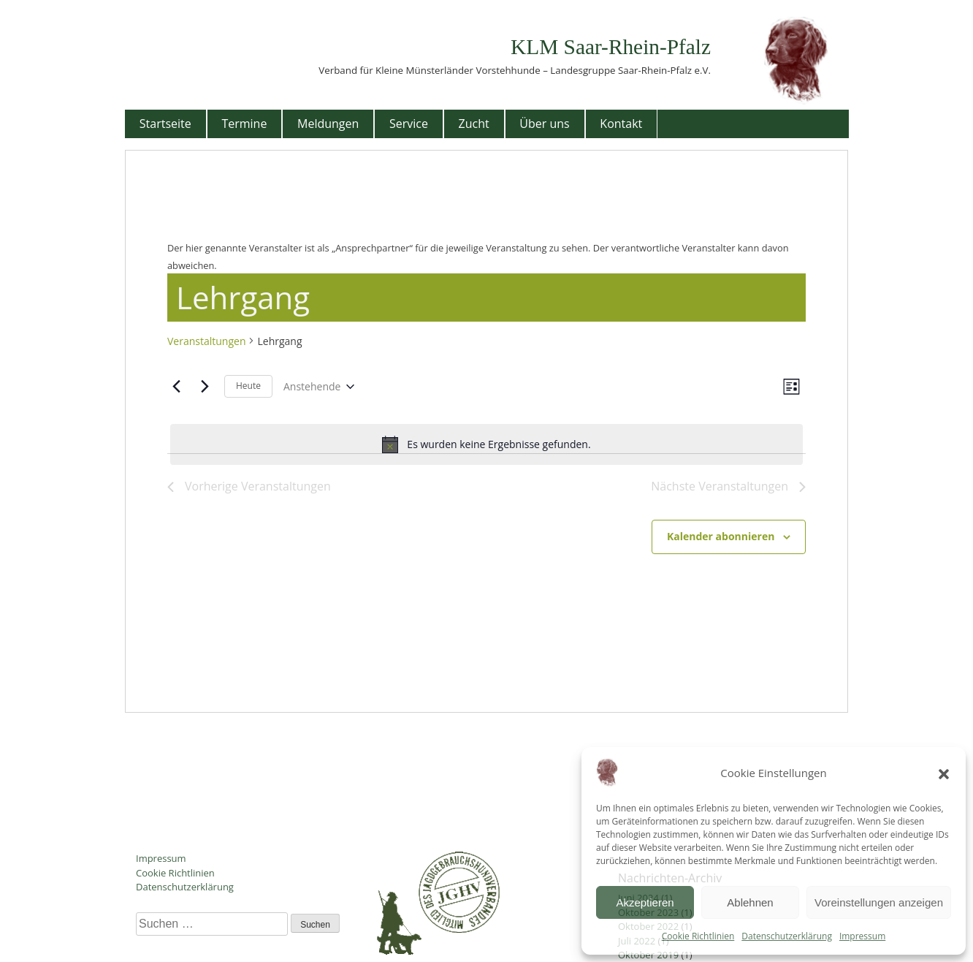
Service (408, 123)
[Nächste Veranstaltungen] (204, 386)
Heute (248, 385)
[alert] (486, 444)
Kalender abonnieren (720, 536)
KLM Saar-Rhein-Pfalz (611, 46)
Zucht (474, 123)
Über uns (544, 123)
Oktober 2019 (648, 954)
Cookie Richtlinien (698, 936)
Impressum (862, 936)
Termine (244, 123)
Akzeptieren (645, 902)
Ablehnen (750, 902)
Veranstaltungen (206, 341)
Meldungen (328, 123)
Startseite (165, 123)
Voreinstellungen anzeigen (878, 902)
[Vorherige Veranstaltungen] (176, 386)
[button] (943, 772)
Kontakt (621, 123)
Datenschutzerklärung (786, 936)
